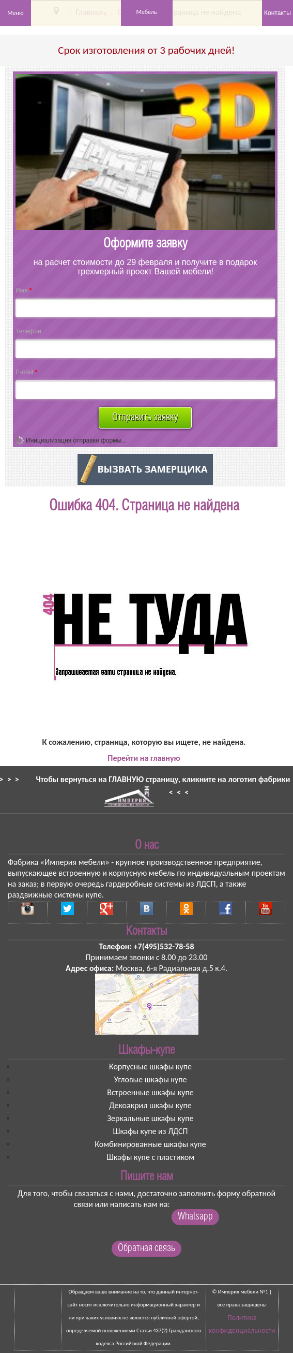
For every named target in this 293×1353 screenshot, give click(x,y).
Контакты (277, 13)
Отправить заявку (145, 417)
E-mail (26, 372)
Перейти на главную (143, 758)
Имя (24, 290)
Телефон (28, 331)
